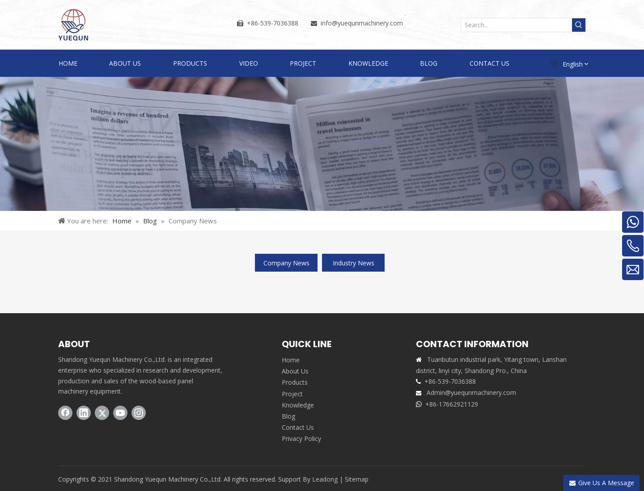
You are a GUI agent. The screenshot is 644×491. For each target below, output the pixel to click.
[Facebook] (65, 413)
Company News (286, 263)
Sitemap (357, 479)
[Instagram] (138, 413)
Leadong (325, 479)
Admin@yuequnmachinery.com (471, 392)
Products (295, 382)
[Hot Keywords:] (578, 25)
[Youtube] (120, 413)
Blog (288, 416)
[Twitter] (102, 413)
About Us (295, 371)
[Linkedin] (83, 413)
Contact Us (298, 427)
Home (291, 360)
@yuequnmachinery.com (367, 23)
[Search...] (516, 25)
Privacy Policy (301, 438)
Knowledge (298, 405)
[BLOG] (322, 144)
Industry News (353, 263)
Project (292, 394)
